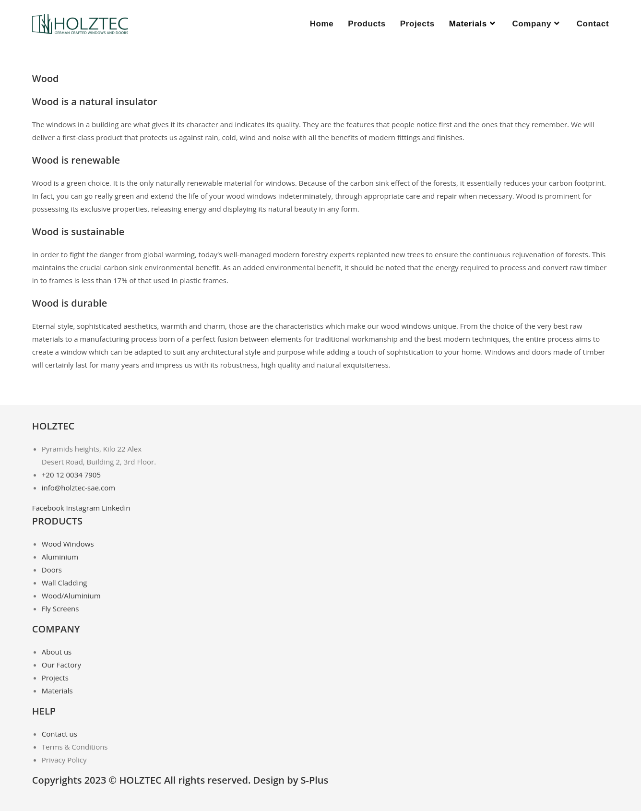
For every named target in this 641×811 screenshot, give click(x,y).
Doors (52, 569)
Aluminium (60, 556)
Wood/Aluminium (71, 595)
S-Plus (315, 780)
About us (56, 651)
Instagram (84, 508)
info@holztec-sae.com (78, 487)
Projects (55, 677)
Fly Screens (60, 608)
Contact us (59, 734)
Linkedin (116, 508)
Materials (57, 690)
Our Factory (61, 664)
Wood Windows (68, 544)
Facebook (49, 508)
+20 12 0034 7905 (71, 474)
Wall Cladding (64, 582)
